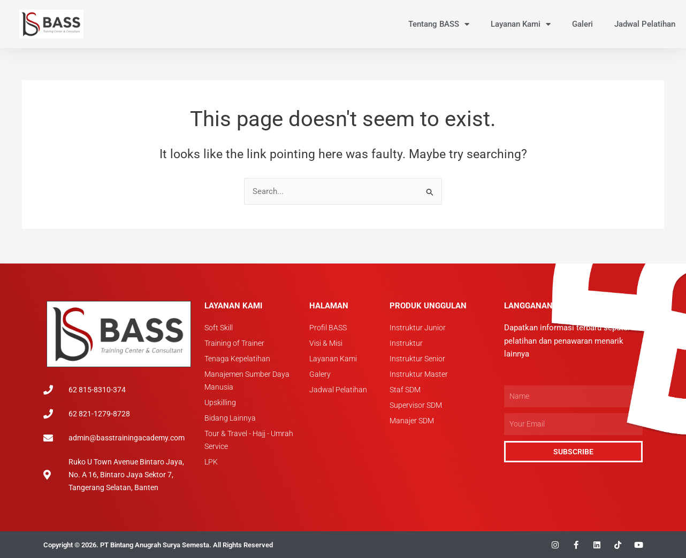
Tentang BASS (438, 24)
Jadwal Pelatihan (644, 24)
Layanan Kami (521, 24)
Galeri (582, 24)
